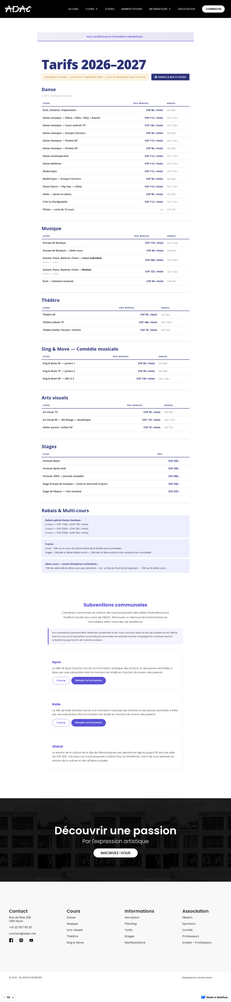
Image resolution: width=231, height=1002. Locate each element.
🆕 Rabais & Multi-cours (170, 77)
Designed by (197, 977)
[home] (18, 9)
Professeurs (190, 936)
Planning (131, 924)
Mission (187, 918)
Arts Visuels (75, 930)
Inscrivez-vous (116, 852)
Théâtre (72, 936)
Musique (72, 924)
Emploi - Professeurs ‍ (197, 943)
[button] (91, 9)
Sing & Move (75, 943)
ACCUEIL (73, 9)
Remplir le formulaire (88, 680)
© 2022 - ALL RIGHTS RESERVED (25, 977)
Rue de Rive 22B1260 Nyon (20, 919)
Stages (109, 9)
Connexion (213, 9)
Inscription (132, 918)
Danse (71, 918)
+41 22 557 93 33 (20, 927)
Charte (60, 680)
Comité (187, 930)
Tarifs (128, 930)
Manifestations (132, 9)
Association (186, 9)
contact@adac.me (22, 934)
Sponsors (188, 924)
